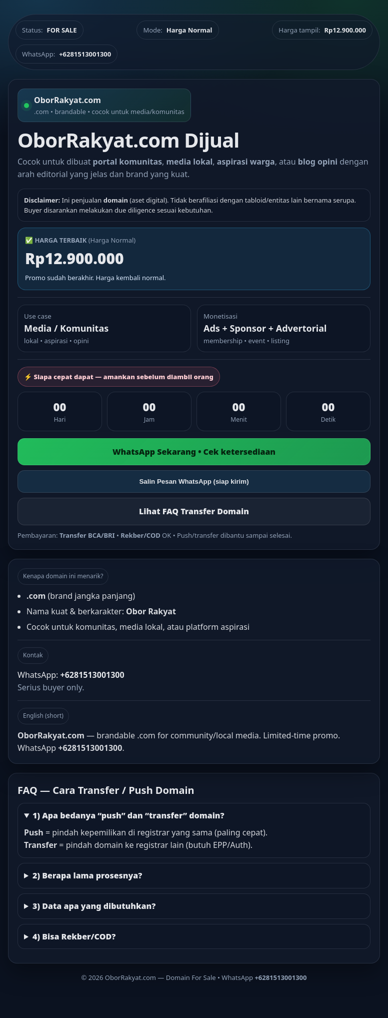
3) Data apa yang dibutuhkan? (94, 905)
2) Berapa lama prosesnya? (87, 875)
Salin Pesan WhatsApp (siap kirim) (193, 481)
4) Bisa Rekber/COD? (74, 936)
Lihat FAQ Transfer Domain (194, 511)
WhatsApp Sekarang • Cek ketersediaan (194, 451)
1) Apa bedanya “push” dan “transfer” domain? (128, 815)
